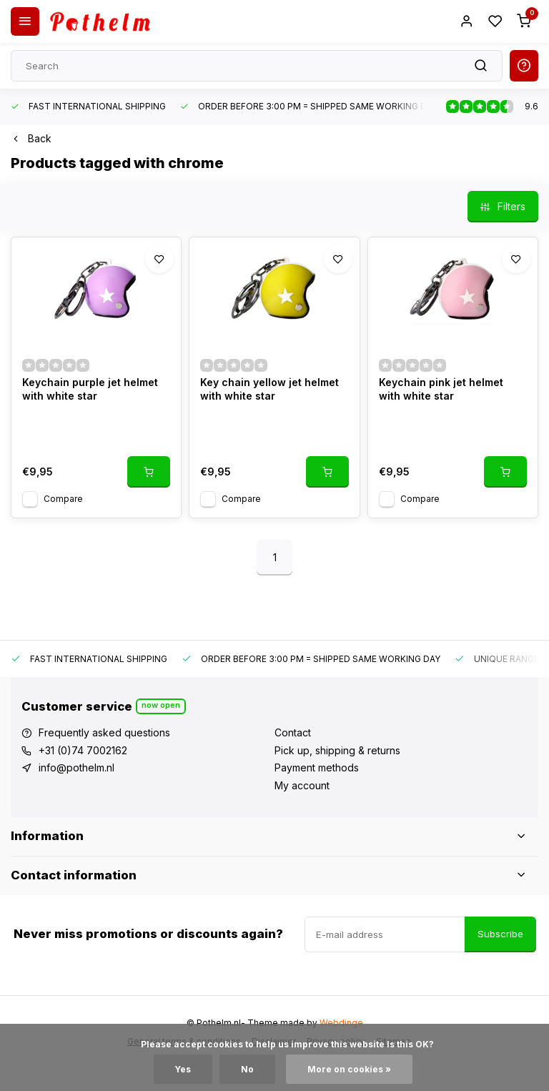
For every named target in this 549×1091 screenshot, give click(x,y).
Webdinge (341, 1022)
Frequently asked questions (104, 732)
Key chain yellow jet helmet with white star (269, 389)
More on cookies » (349, 1069)
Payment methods (316, 767)
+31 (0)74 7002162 (83, 750)
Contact (292, 732)
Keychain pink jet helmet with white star (441, 389)
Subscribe (500, 933)
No (247, 1069)
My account (302, 785)
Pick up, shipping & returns (337, 750)
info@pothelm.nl (76, 767)
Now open (161, 705)
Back (31, 138)
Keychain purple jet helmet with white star (90, 389)
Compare (63, 498)
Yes (183, 1069)
